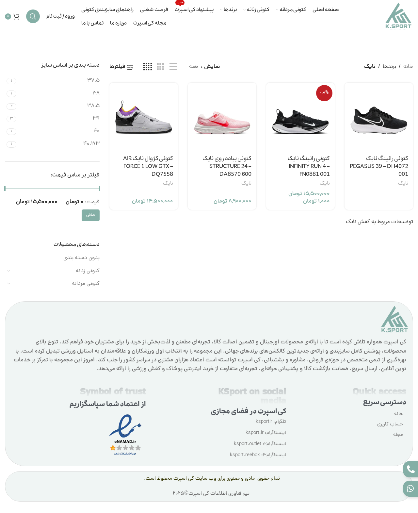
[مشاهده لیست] (173, 67)
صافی (90, 215)
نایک (403, 184)
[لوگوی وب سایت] (398, 16)
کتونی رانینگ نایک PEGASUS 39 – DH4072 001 (379, 166)
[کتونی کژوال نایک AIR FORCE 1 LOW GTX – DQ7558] (143, 117)
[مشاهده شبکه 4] (147, 67)
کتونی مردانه (86, 284)
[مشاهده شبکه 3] (160, 67)
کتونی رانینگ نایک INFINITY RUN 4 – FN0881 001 (309, 166)
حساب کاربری (390, 424)
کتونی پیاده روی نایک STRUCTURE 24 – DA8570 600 (226, 166)
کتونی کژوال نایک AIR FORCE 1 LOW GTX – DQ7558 (148, 166)
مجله (398, 435)
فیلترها (117, 67)
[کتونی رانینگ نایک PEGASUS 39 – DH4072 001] (379, 117)
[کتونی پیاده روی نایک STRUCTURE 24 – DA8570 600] (222, 117)
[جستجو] (33, 16)
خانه (408, 67)
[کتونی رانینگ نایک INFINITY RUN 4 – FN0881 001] (300, 117)
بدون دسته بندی (81, 258)
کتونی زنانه (88, 271)
